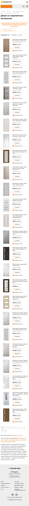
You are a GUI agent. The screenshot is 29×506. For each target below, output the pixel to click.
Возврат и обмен (19, 487)
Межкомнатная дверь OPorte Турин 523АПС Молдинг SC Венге (20, 249)
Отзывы (3, 485)
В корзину (17, 47)
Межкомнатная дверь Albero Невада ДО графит (20, 87)
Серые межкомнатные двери (8, 441)
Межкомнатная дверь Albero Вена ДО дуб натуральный (20, 40)
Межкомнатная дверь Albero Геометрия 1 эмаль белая (20, 135)
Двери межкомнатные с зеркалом (17, 439)
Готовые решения (5, 483)
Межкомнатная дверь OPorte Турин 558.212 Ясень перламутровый (20, 216)
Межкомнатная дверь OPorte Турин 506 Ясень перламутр (20, 120)
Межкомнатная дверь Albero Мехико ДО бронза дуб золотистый (20, 168)
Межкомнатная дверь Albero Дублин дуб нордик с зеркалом (20, 104)
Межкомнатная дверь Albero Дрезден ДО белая (20, 199)
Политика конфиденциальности (20, 489)
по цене (20, 35)
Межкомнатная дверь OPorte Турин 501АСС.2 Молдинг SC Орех (20, 152)
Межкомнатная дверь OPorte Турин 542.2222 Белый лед (20, 72)
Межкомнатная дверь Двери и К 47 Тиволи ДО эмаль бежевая (20, 345)
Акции (2, 481)
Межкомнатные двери (16, 435)
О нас (2, 489)
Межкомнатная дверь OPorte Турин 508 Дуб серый (20, 184)
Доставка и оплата (19, 485)
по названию (13, 35)
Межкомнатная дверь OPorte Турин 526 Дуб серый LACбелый (20, 56)
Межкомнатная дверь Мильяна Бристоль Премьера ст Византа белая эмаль (20, 394)
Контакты (17, 481)
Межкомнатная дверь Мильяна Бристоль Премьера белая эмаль (20, 377)
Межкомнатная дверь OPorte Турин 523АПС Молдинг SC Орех (20, 410)
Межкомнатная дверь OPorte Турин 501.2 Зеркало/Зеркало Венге (20, 281)
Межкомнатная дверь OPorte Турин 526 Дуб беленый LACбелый (20, 298)
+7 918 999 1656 (14, 468)
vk (12, 494)
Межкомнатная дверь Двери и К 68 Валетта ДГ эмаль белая (20, 313)
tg (16, 494)
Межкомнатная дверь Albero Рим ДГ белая (20, 265)
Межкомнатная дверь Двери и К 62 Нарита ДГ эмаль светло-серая (20, 233)
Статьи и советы (5, 487)
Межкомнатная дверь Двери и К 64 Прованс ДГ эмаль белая (20, 361)
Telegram (15, 472)
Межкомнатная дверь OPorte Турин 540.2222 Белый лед (20, 329)
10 (5, 430)
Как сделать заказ (19, 483)
